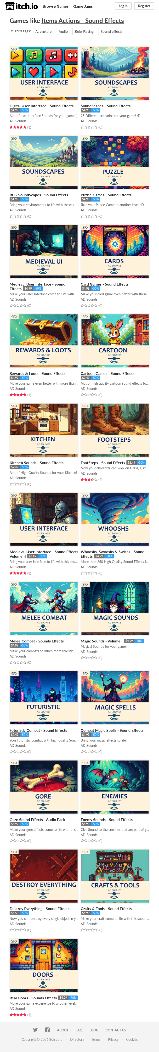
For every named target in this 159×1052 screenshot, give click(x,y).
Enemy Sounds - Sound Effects (107, 819)
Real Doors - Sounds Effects (33, 998)
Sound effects (112, 31)
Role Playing (84, 31)
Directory (77, 1039)
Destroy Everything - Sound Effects (39, 908)
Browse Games (55, 6)
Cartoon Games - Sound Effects (107, 373)
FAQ (79, 1030)
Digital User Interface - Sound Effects (42, 105)
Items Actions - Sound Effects (82, 20)
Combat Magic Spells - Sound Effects (112, 730)
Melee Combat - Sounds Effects (37, 641)
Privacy (113, 1039)
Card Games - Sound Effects (105, 284)
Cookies (132, 1039)
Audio (63, 31)
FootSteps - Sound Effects (103, 462)
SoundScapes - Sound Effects (106, 105)
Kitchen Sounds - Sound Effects (36, 462)
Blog (94, 1030)
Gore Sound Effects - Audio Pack (37, 819)
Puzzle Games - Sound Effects (106, 194)
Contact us (116, 1030)
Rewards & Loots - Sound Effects (37, 373)
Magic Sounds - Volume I (102, 641)
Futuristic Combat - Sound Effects (38, 730)
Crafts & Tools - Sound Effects (106, 908)
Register (144, 6)
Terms (96, 1039)
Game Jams (83, 6)
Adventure (43, 31)
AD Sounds (18, 121)
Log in (123, 6)
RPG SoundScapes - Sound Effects (39, 194)
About (62, 1030)
